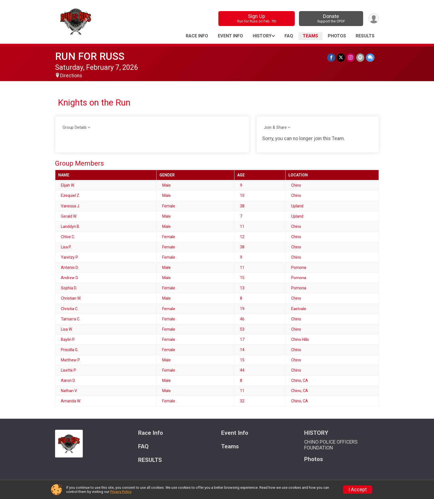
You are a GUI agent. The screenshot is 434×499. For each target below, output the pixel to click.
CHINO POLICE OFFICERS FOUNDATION (331, 444)
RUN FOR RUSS (90, 56)
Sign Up (257, 18)
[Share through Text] (370, 57)
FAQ (289, 35)
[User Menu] (374, 18)
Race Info (197, 35)
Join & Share (275, 127)
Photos (337, 35)
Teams (310, 35)
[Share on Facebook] (331, 57)
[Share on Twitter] (341, 57)
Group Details (75, 127)
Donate (331, 18)
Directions (71, 75)
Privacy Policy (120, 492)
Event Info (230, 35)
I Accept (357, 489)
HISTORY (262, 35)
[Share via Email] (360, 57)
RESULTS (365, 35)
